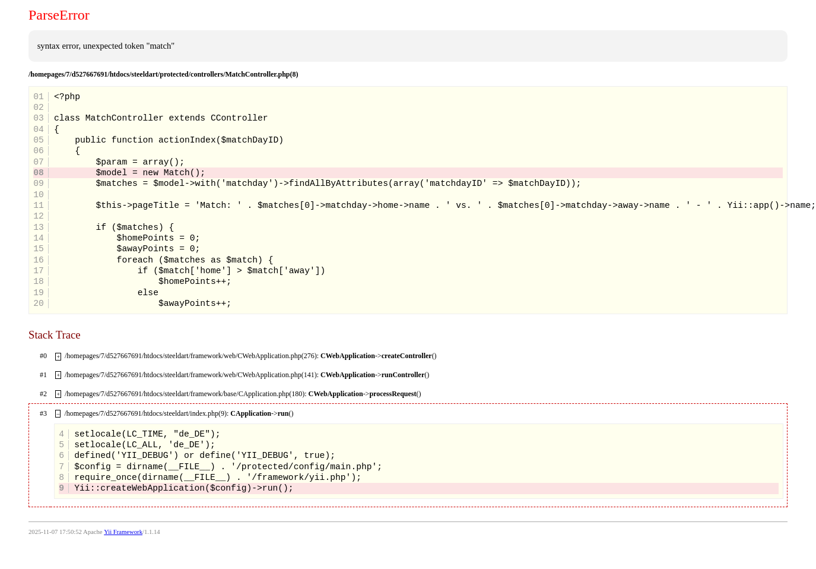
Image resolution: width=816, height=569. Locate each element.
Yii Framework (123, 532)
